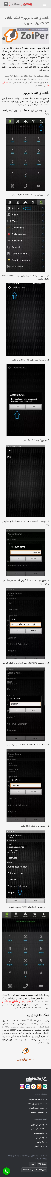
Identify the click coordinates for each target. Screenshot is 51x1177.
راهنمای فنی (41, 1137)
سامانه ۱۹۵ (42, 1164)
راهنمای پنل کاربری (39, 1124)
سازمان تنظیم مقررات (38, 1099)
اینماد (32, 1164)
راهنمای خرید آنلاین (38, 1128)
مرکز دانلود (42, 1142)
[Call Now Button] (6, 1171)
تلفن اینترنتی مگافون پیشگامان (16, 1001)
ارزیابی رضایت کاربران (38, 1108)
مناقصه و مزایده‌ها (39, 1112)
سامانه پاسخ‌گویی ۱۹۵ (37, 1103)
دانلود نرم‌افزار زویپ (26, 1059)
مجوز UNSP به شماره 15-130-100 (34, 1169)
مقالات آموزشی (40, 1146)
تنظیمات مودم (40, 1133)
